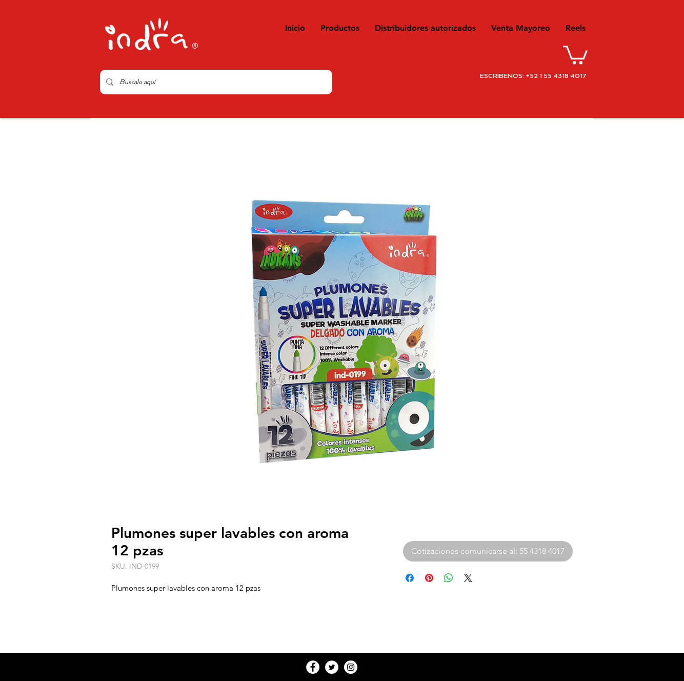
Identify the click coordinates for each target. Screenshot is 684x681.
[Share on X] (468, 578)
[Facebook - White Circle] (312, 667)
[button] (575, 54)
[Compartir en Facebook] (410, 578)
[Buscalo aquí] (215, 82)
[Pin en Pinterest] (429, 578)
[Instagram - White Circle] (350, 667)
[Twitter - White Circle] (331, 667)
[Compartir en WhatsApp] (448, 578)
